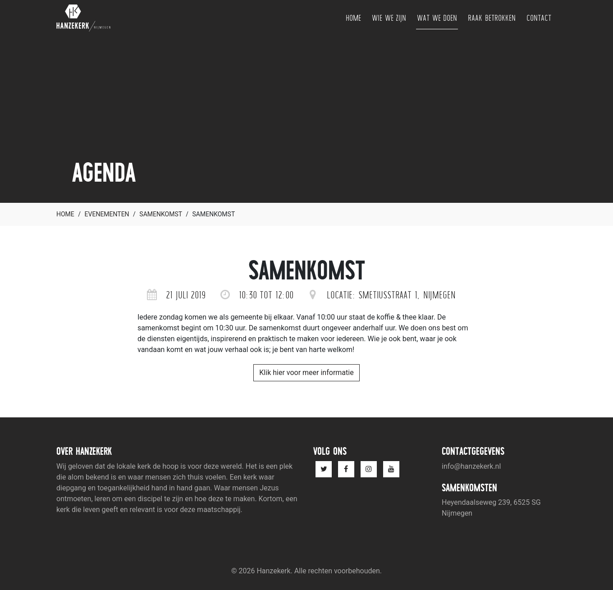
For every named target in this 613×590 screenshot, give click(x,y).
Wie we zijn (389, 18)
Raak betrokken (492, 18)
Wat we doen (437, 18)
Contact (538, 18)
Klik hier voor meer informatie (306, 372)
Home (353, 18)
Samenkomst (160, 214)
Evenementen (107, 214)
